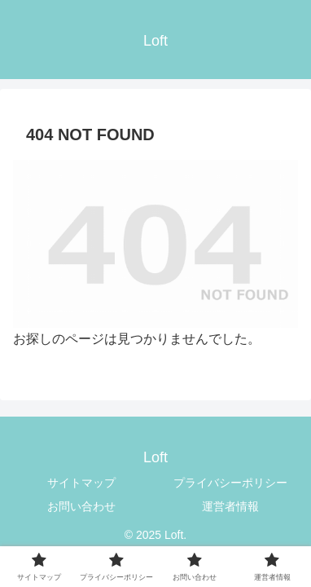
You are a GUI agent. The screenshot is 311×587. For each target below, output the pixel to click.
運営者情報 (230, 506)
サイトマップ (81, 482)
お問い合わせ (81, 506)
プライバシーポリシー (230, 482)
